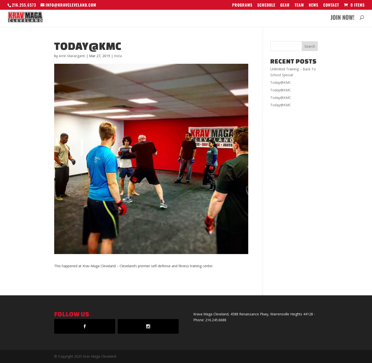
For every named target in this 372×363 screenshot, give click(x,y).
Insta (118, 55)
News (313, 5)
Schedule (266, 5)
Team (299, 5)
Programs (242, 5)
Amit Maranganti (72, 55)
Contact (331, 5)
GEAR (285, 5)
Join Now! (342, 18)
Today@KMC (280, 82)
